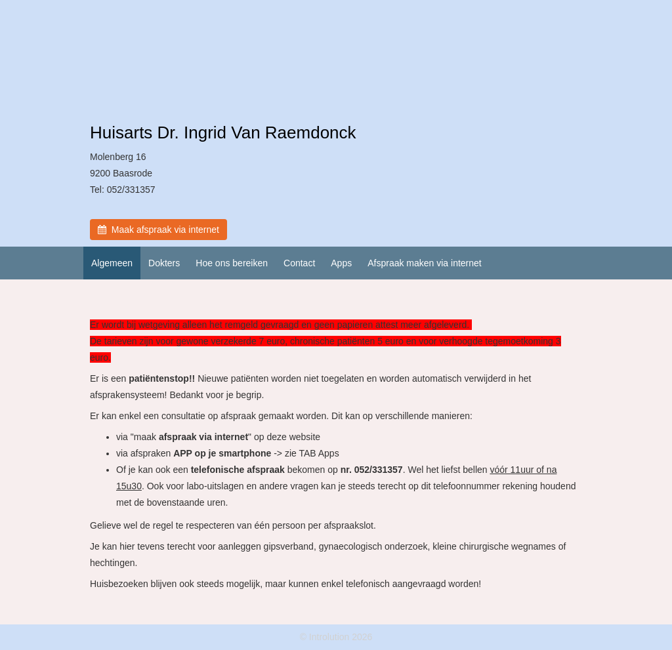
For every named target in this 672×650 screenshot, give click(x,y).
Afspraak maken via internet (425, 263)
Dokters (164, 263)
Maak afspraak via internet (158, 229)
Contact (299, 263)
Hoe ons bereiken (232, 263)
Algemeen (112, 263)
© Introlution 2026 (336, 637)
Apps (341, 263)
